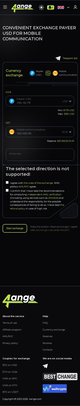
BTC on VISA (10, 365)
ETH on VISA (10, 371)
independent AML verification (44, 194)
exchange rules (45, 230)
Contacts (47, 349)
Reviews (47, 343)
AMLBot (52, 197)
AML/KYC (24, 186)
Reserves (47, 336)
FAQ (45, 322)
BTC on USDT (10, 391)
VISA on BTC (10, 378)
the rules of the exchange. (39, 182)
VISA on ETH (10, 385)
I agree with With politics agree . (33, 184)
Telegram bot (66, 58)
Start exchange (14, 228)
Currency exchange (54, 329)
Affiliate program (12, 329)
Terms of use (10, 322)
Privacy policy (10, 343)
